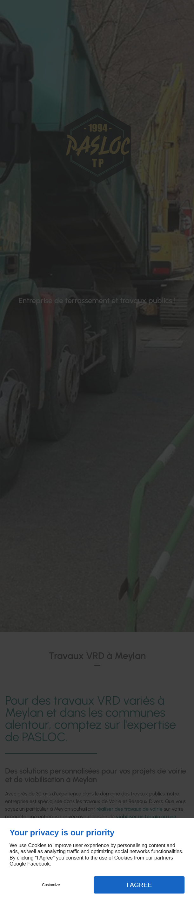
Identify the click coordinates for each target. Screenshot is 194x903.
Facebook (38, 863)
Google (18, 863)
